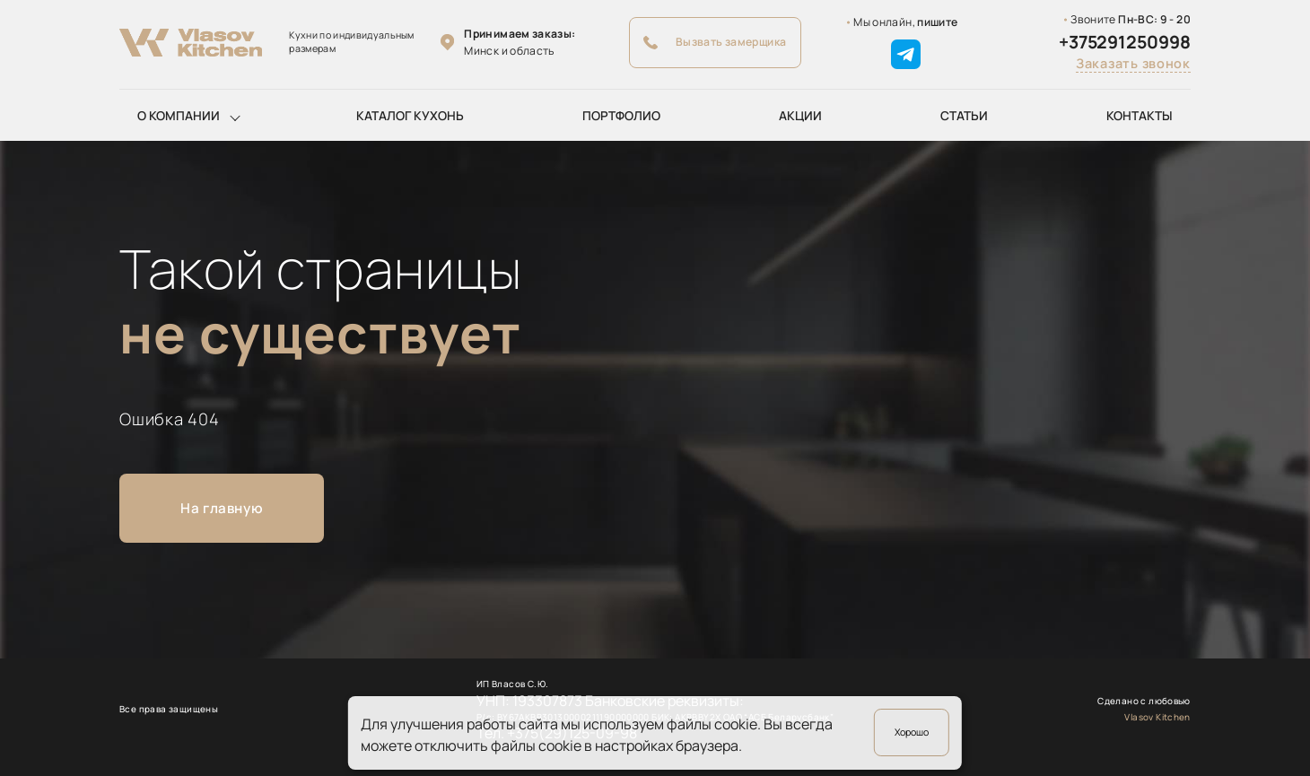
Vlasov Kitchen (1157, 717)
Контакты (1139, 115)
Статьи (964, 115)
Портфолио (621, 115)
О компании (178, 115)
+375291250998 (1125, 42)
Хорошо (912, 732)
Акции (800, 115)
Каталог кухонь (410, 115)
